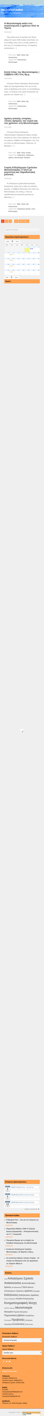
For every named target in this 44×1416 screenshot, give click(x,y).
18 (8, 264)
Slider (18, 55)
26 (13, 270)
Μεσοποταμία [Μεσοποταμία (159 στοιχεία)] (23, 1307)
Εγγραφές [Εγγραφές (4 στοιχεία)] (36, 1291)
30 (33, 270)
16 (33, 258)
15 (28, 258)
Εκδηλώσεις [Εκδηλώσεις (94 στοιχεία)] (11, 1294)
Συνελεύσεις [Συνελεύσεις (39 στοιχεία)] (18, 1324)
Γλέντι (33, 209)
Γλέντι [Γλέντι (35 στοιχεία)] (24, 1287)
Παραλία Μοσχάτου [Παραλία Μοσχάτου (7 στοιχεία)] (20, 1312)
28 (23, 270)
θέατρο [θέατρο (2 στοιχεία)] (31, 1324)
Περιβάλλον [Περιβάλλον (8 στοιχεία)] (29, 1315)
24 (38, 264)
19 (13, 264)
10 (38, 252)
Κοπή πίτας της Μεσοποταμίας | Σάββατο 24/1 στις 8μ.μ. (21, 73)
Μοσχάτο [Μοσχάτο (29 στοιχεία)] (8, 1311)
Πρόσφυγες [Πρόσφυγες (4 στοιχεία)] (29, 1320)
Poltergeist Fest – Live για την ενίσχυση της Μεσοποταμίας (22, 1221)
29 (28, 270)
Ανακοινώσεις (21, 60)
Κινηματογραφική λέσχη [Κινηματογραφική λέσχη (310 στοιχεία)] (20, 1303)
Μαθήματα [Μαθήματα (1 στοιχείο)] (12, 1308)
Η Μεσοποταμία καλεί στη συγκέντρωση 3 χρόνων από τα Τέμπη (21, 25)
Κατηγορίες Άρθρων (9, 1337)
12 (13, 258)
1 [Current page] (2, 221)
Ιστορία (28, 153)
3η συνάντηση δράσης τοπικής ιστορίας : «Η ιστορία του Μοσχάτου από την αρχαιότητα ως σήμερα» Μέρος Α (22, 1260)
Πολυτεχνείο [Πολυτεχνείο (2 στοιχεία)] (7, 1320)
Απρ (7, 241)
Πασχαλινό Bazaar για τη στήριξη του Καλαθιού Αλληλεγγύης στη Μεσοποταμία (21, 1241)
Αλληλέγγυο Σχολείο (24, 209)
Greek (27, 1414)
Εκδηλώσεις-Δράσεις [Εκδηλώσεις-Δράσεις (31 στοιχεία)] (29, 1295)
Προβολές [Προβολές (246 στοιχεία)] (18, 1319)
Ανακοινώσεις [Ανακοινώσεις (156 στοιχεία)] (12, 1283)
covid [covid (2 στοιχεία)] (5, 1279)
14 (23, 258)
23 (33, 264)
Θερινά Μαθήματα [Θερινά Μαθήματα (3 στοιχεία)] (9, 1299)
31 (38, 270)
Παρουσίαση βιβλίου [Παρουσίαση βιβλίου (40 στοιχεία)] (14, 1315)
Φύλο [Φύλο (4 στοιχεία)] (27, 1324)
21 (23, 264)
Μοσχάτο (27, 157)
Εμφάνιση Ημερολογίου (32, 1209)
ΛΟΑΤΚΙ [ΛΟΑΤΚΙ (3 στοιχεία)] (6, 1308)
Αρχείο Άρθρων (8, 1349)
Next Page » (24, 221)
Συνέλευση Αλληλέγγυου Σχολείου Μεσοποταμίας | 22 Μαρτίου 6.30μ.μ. (20, 1250)
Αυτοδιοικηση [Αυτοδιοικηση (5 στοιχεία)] (16, 1287)
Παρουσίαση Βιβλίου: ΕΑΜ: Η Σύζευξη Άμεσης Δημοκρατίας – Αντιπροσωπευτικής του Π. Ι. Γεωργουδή (22, 1231)
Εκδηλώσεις (21, 155)
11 (8, 258)
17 (38, 258)
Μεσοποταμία (12, 62)
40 (16, 221)
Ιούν (18, 241)
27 (18, 270)
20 (18, 264)
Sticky (23, 55)
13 (18, 258)
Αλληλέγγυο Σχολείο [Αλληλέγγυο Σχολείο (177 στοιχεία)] (20, 1278)
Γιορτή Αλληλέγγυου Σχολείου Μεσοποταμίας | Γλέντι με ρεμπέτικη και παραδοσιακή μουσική (20, 171)
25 (8, 270)
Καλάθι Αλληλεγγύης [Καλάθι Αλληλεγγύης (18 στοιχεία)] (25, 1298)
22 (28, 264)
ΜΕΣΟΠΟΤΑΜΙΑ (12, 9)
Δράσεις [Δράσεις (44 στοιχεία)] (28, 1290)
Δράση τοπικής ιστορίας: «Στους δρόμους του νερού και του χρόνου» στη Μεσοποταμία (21, 120)
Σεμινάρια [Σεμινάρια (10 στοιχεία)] (8, 1324)
